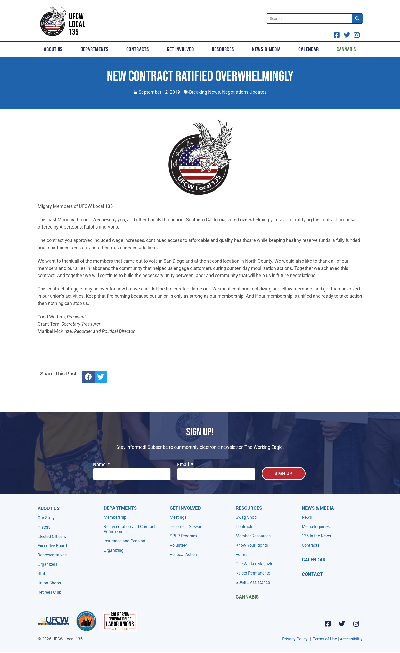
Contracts (137, 49)
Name (100, 464)
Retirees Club (49, 592)
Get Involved (180, 49)
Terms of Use (325, 638)
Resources (223, 49)
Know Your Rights (252, 545)
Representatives (52, 555)
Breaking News (204, 92)
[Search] (357, 18)
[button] (88, 377)
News (307, 517)
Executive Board (52, 545)
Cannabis (346, 49)
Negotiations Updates (244, 92)
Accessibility (351, 638)
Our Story (46, 517)
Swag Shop (246, 517)
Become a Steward (187, 526)
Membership (115, 517)
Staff (42, 573)
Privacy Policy (295, 638)
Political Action (183, 554)
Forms (241, 554)
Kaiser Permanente (253, 573)
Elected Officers (52, 536)
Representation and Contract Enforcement (130, 529)
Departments (94, 49)
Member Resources (253, 535)
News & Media (266, 49)
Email (183, 464)
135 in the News (316, 535)
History (44, 527)
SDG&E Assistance (253, 582)
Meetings (178, 517)
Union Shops (49, 582)
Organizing (114, 550)
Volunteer (178, 545)
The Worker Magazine (255, 563)
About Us (53, 49)
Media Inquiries (316, 526)
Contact (312, 574)
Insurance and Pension (124, 541)
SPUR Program (183, 535)
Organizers (47, 564)
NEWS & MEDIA (318, 508)
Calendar (308, 49)
